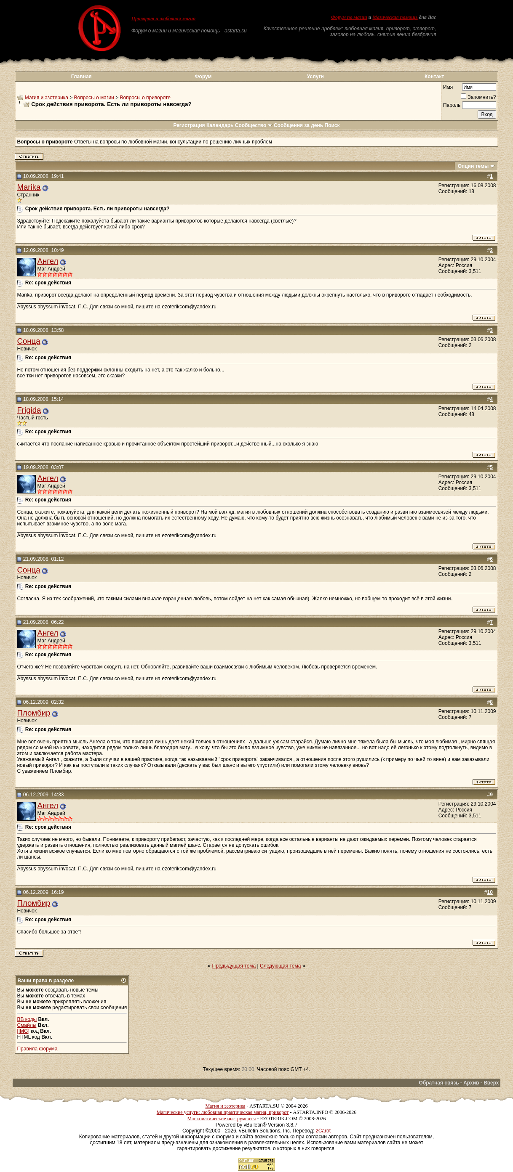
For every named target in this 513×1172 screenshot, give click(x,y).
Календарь (220, 125)
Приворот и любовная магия (163, 18)
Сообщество (254, 125)
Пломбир (33, 712)
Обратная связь (439, 1083)
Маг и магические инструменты (221, 1119)
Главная (81, 77)
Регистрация (189, 125)
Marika (28, 187)
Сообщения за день (298, 125)
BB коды (27, 1019)
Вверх (491, 1083)
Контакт (434, 77)
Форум (203, 77)
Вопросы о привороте (145, 98)
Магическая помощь (394, 17)
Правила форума (37, 1049)
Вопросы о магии (94, 98)
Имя (448, 87)
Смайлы (26, 1025)
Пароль (452, 105)
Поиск (332, 125)
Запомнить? (478, 97)
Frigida (29, 410)
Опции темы (473, 166)
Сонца (28, 341)
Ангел (47, 261)
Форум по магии (349, 17)
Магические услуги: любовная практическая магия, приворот (223, 1112)
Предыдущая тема (234, 966)
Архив (471, 1083)
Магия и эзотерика (46, 98)
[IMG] (23, 1031)
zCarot (323, 1131)
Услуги (315, 77)
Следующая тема (280, 966)
